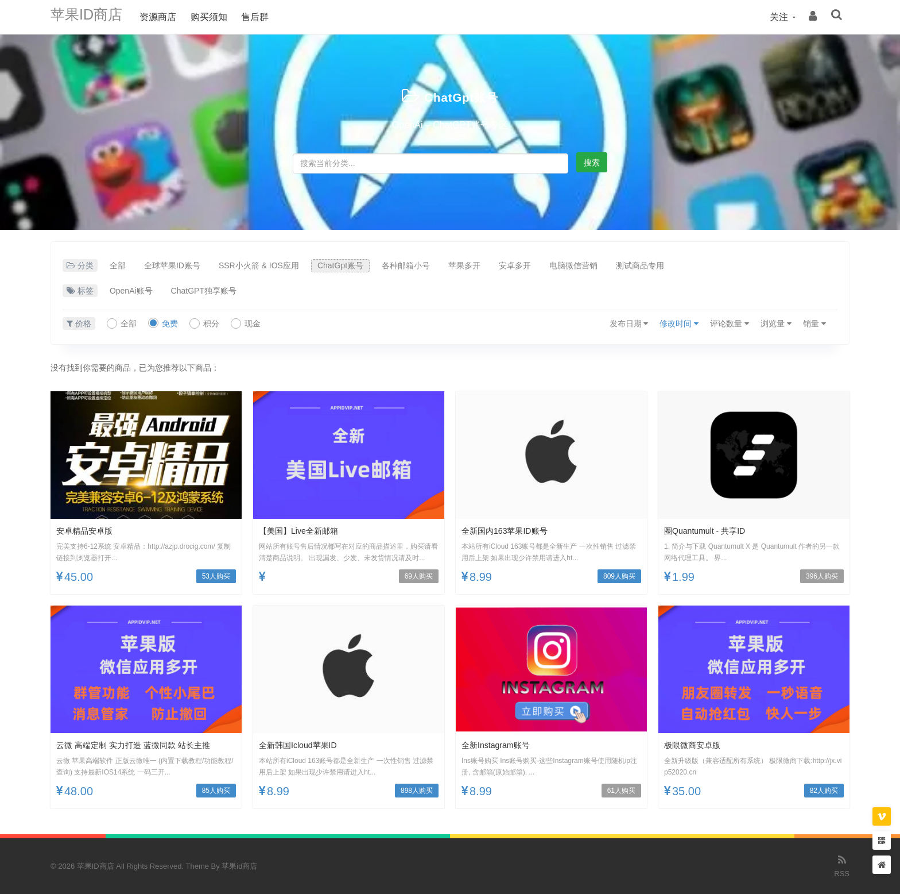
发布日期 (629, 323)
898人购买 (417, 791)
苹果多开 (464, 265)
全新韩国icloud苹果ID (303, 745)
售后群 (269, 17)
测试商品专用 (640, 265)
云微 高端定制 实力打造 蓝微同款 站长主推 (144, 745)
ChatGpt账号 (461, 96)
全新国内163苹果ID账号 (510, 530)
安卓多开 (515, 265)
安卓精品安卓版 (88, 530)
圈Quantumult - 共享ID (710, 530)
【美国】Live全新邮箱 (304, 530)
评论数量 (729, 323)
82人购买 (824, 791)
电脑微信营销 (573, 265)
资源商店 (172, 17)
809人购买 (619, 576)
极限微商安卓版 (696, 745)
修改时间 (679, 323)
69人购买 (419, 576)
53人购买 (216, 576)
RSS (841, 865)
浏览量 (776, 323)
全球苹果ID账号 (172, 265)
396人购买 (822, 576)
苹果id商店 (239, 866)
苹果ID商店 (94, 16)
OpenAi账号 (131, 290)
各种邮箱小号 (406, 265)
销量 (814, 323)
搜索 (592, 162)
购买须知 (222, 17)
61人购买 (621, 791)
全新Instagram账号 (500, 745)
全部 (118, 265)
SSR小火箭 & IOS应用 (259, 265)
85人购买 (216, 791)
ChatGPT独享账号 (203, 290)
